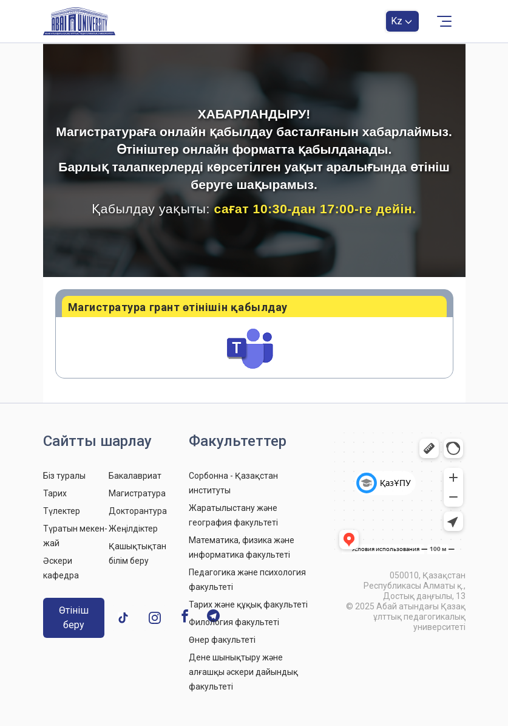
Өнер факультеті (222, 640)
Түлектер (61, 511)
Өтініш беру (74, 617)
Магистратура (137, 493)
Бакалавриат (135, 476)
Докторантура (138, 511)
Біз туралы (64, 476)
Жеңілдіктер (133, 528)
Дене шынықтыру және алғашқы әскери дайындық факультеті (243, 671)
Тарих (55, 493)
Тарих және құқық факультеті (248, 604)
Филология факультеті (234, 622)
